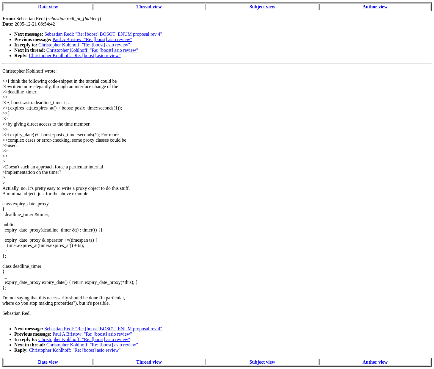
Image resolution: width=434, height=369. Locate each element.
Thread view (149, 6)
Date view (48, 6)
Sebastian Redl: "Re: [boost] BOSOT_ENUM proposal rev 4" (103, 34)
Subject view (262, 6)
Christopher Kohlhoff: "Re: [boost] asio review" (84, 44)
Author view (375, 6)
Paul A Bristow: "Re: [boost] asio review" (92, 39)
